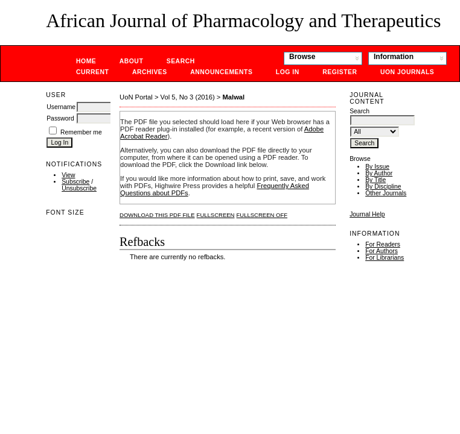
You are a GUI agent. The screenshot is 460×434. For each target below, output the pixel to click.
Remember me (81, 132)
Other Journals (385, 193)
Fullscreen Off (262, 215)
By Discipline (383, 186)
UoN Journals (407, 72)
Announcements (221, 72)
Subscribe (75, 181)
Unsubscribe (79, 188)
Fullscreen (216, 215)
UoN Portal (136, 97)
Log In (287, 72)
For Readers (382, 244)
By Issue (377, 166)
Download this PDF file (157, 215)
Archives (149, 72)
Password (60, 118)
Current (92, 72)
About (132, 61)
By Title (375, 180)
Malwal (234, 97)
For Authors (381, 251)
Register (339, 72)
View (68, 175)
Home (86, 61)
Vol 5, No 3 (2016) (188, 97)
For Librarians (384, 257)
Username (60, 107)
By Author (378, 173)
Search (181, 61)
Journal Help (367, 214)
